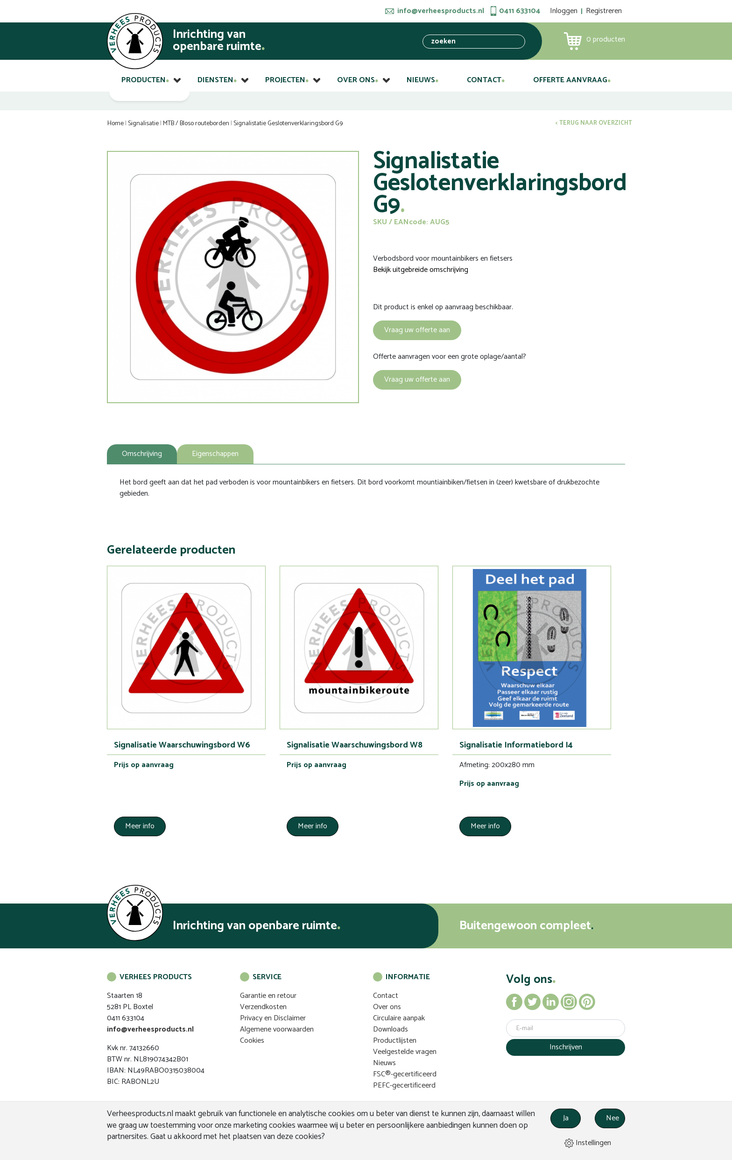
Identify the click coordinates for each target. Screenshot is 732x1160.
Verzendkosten (263, 1007)
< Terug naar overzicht (594, 123)
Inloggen (563, 11)
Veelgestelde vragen (404, 1052)
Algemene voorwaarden (277, 1029)
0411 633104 (519, 11)
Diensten (215, 80)
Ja (566, 1118)
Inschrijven (565, 1047)
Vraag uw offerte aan (417, 330)
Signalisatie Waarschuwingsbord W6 (182, 745)
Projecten (285, 80)
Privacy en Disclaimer (273, 1018)
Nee (612, 1118)
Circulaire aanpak (399, 1018)
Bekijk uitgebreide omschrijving (420, 270)
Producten (143, 80)
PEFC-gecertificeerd (404, 1085)
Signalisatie (143, 123)
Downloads (390, 1029)
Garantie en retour (268, 995)
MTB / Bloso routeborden (196, 123)
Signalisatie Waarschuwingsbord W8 (354, 745)
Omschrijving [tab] (142, 454)
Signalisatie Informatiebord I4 (516, 745)
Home (115, 123)
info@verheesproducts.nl (440, 11)
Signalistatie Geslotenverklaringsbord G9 (288, 123)
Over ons (356, 80)
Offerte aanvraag (570, 80)
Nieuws (421, 80)
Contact (484, 80)
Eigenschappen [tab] (215, 454)
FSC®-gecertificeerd (404, 1074)
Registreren (604, 11)
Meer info (140, 826)
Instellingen (587, 1143)
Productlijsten (394, 1040)
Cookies (252, 1040)
